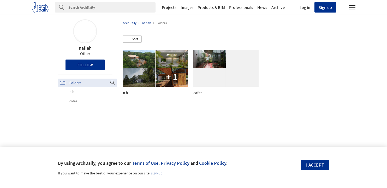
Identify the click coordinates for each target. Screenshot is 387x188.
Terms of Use (145, 163)
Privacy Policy (175, 163)
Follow (85, 64)
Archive (278, 7)
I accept (315, 165)
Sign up (325, 7)
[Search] (112, 7)
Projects (169, 7)
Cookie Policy (212, 163)
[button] (132, 39)
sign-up (157, 173)
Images (187, 7)
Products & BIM (211, 7)
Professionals (241, 7)
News (262, 7)
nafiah (85, 48)
